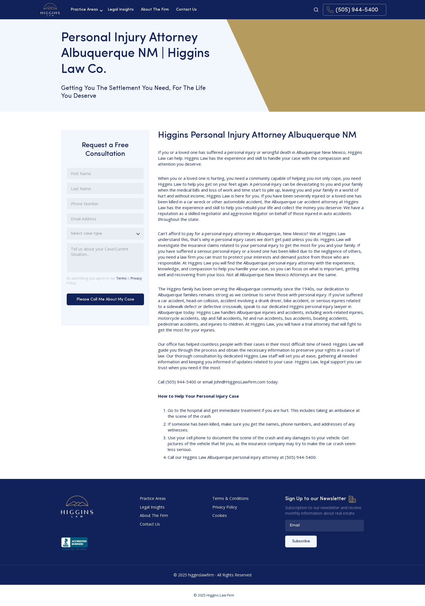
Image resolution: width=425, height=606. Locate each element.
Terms (121, 278)
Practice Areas (84, 10)
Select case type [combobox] (86, 234)
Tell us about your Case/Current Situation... (99, 248)
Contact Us (186, 10)
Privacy (136, 278)
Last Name (81, 187)
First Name (81, 172)
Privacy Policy (224, 507)
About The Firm (155, 10)
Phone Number (85, 202)
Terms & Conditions (230, 498)
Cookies (219, 515)
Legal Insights (121, 10)
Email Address (83, 218)
